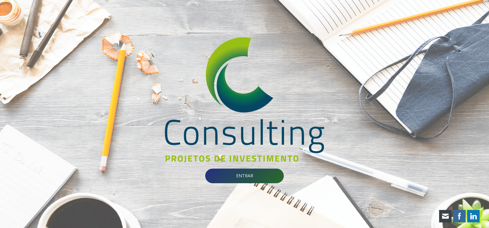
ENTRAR (244, 176)
